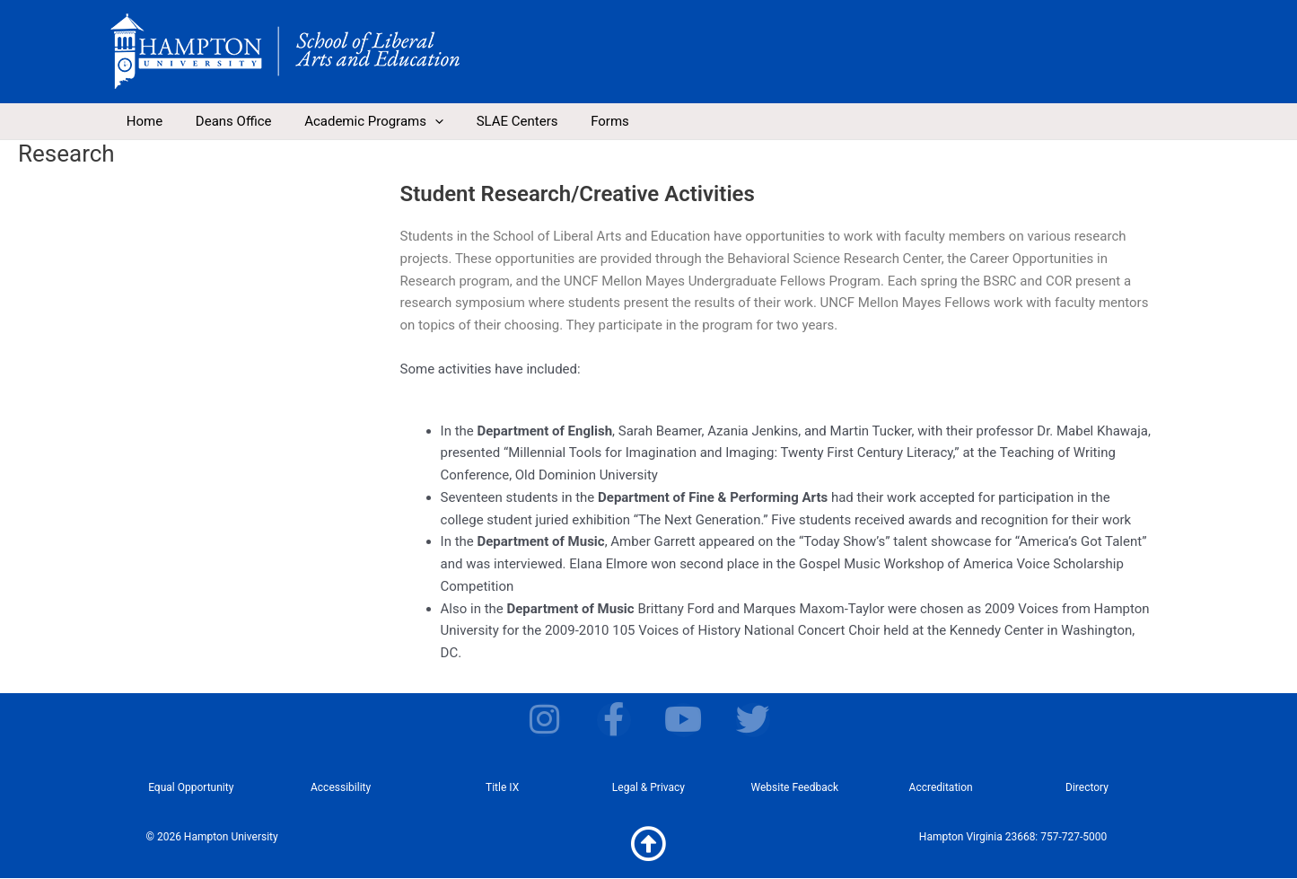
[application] (419, 121)
